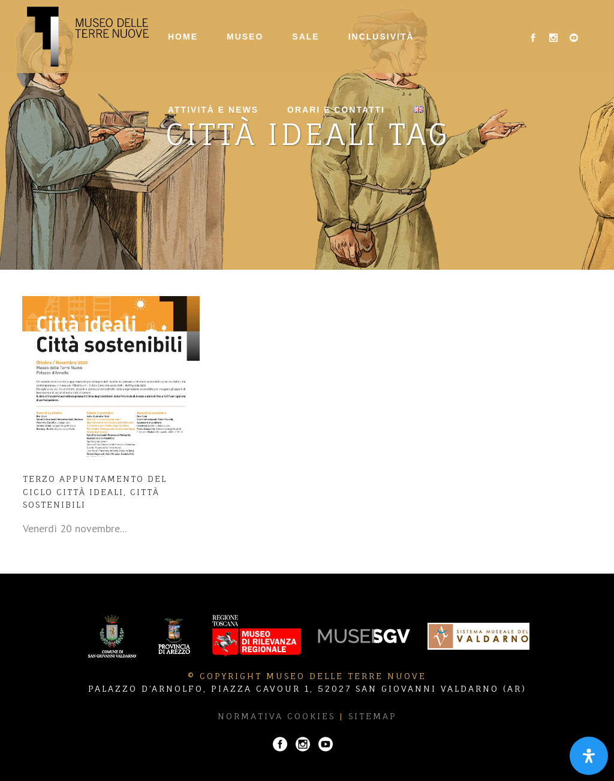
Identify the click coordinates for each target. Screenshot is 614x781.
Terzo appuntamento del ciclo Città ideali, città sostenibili (95, 491)
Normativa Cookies (276, 716)
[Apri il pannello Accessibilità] (589, 756)
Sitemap (372, 716)
